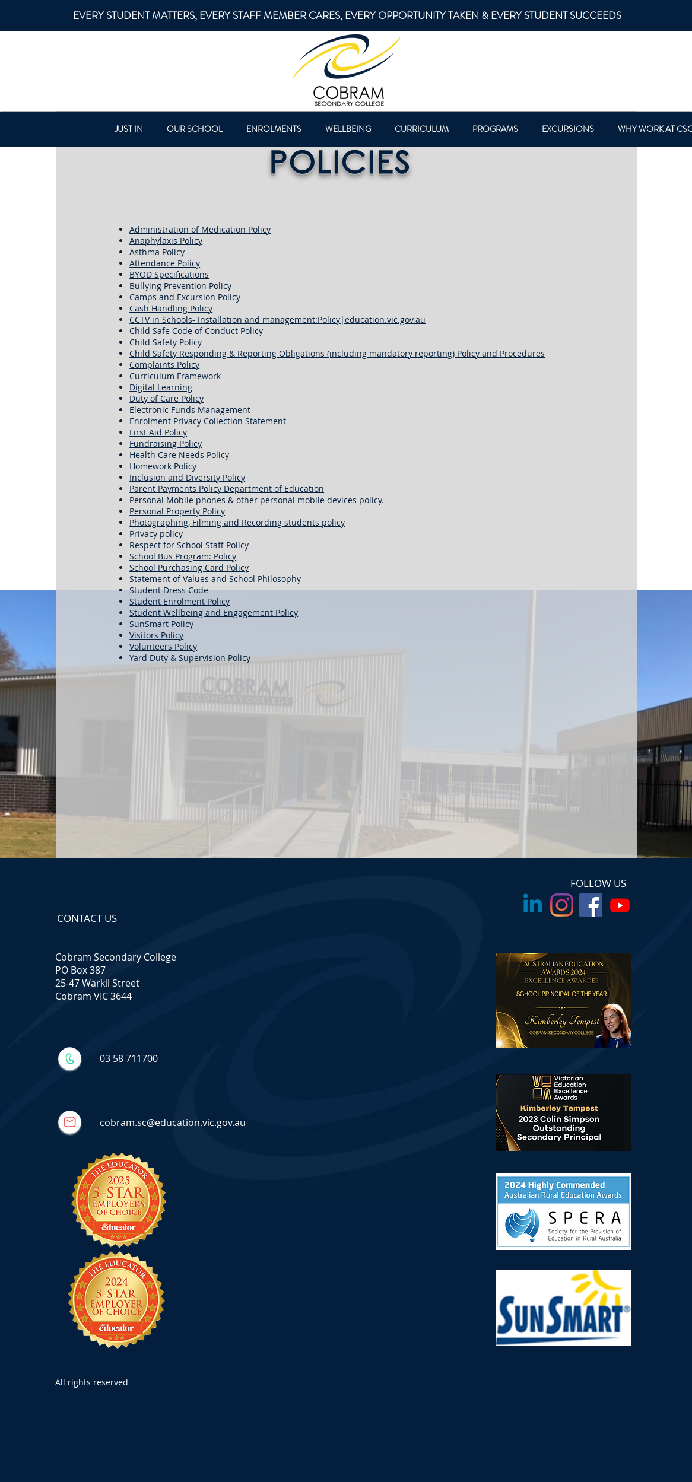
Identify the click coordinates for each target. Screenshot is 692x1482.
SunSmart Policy (161, 623)
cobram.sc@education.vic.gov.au (173, 1122)
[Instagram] (561, 905)
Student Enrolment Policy (179, 601)
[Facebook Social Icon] (590, 905)
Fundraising (153, 443)
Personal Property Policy (177, 511)
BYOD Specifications (169, 274)
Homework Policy (162, 466)
